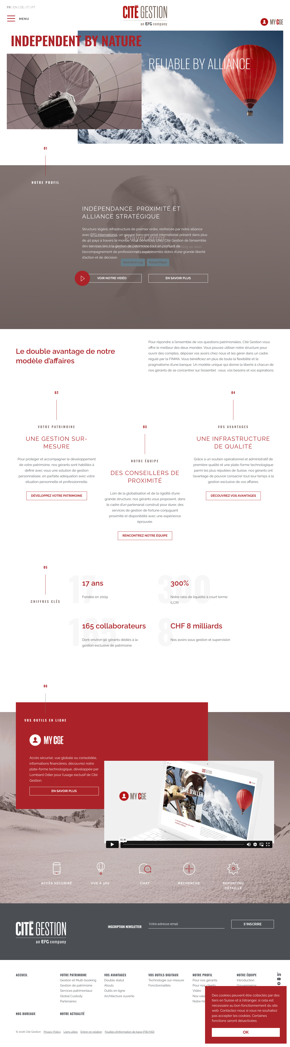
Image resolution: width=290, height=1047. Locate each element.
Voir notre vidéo (111, 278)
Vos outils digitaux (163, 975)
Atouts (109, 985)
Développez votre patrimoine (56, 496)
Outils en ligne (114, 991)
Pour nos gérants (205, 980)
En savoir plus (178, 278)
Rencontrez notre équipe (145, 536)
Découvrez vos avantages (233, 496)
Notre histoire (202, 1001)
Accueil (22, 975)
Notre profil (202, 975)
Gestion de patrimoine (76, 985)
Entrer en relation (91, 1031)
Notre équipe (247, 975)
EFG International (103, 235)
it (27, 7)
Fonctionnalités (159, 985)
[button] (259, 1021)
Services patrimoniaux (76, 991)
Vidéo (197, 991)
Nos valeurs (201, 996)
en (15, 7)
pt (33, 7)
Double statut (114, 980)
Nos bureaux (26, 1013)
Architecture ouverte (119, 996)
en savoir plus (64, 791)
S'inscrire (253, 924)
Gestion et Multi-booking (78, 980)
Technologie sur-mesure (166, 980)
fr (9, 7)
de (22, 7)
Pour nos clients (204, 985)
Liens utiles (71, 1031)
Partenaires (68, 1001)
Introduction (245, 980)
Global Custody (71, 996)
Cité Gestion (145, 14)
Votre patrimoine (73, 975)
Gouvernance (246, 985)
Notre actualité (72, 1013)
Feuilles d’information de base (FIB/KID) (129, 1031)
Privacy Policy (52, 1031)
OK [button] (246, 1032)
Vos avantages (115, 975)
